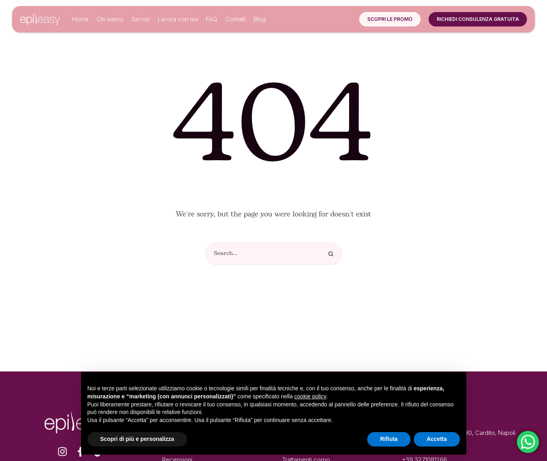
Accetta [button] (437, 439)
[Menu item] (80, 19)
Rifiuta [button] (389, 439)
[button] (390, 19)
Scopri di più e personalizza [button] (137, 439)
